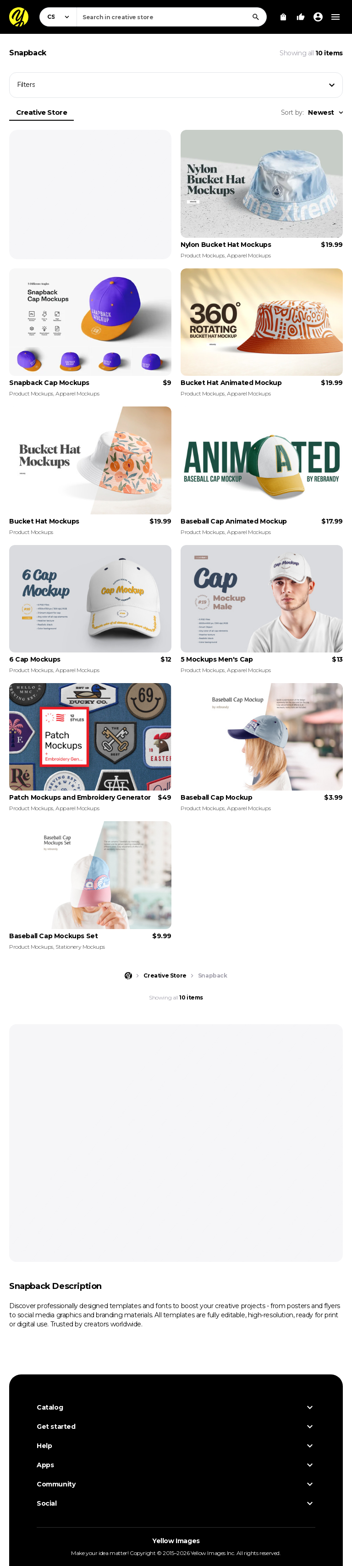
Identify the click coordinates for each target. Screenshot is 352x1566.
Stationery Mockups (80, 946)
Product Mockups (203, 255)
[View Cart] (283, 17)
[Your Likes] (300, 17)
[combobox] (171, 17)
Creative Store (41, 112)
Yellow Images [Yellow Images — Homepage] (176, 1541)
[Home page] (128, 975)
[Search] (255, 16)
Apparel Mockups (248, 255)
